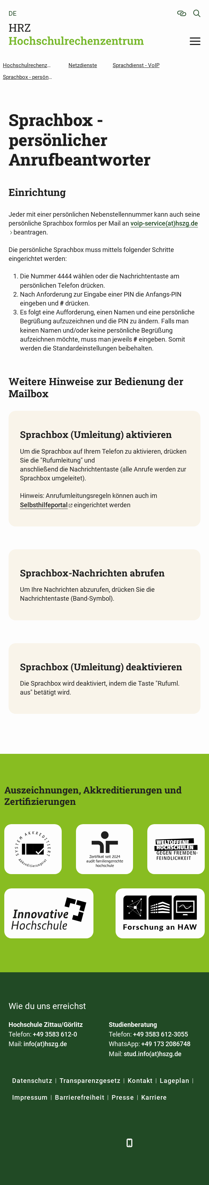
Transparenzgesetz (90, 1080)
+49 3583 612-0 (55, 1034)
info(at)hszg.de (45, 1044)
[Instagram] (93, 1142)
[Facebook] (15, 1142)
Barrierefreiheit (79, 1097)
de (12, 13)
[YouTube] (73, 1142)
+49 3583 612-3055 (160, 1034)
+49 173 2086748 (165, 1044)
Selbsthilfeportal (44, 505)
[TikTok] (113, 1142)
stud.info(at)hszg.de (153, 1054)
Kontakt (140, 1080)
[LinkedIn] (34, 1142)
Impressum (30, 1097)
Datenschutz (32, 1080)
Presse (123, 1097)
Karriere (154, 1097)
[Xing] (54, 1142)
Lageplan (174, 1080)
